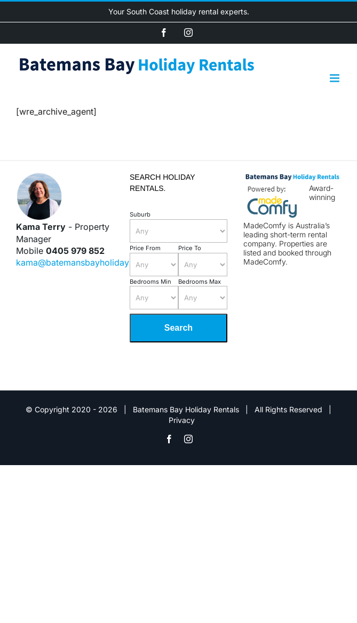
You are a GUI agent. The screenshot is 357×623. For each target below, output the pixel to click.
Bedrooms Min (150, 281)
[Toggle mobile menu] (335, 78)
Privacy (182, 420)
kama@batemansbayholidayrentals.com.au (102, 262)
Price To (189, 248)
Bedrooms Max (199, 281)
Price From (145, 248)
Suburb (140, 214)
